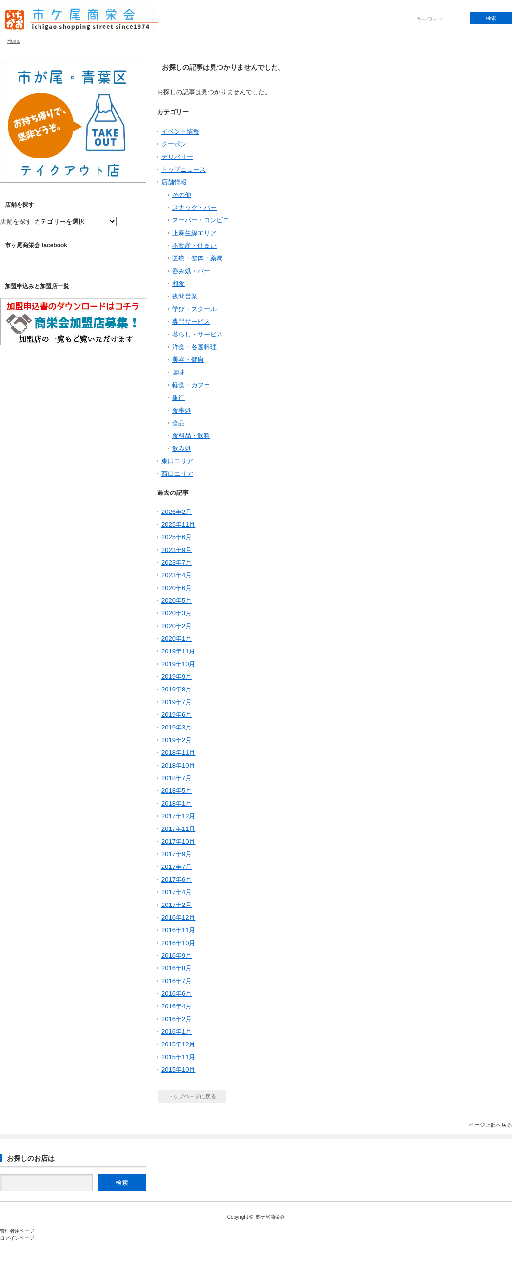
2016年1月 (176, 1031)
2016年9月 (176, 955)
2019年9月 (176, 676)
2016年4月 (176, 1006)
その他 (181, 194)
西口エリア (177, 473)
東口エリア (177, 461)
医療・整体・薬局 (197, 258)
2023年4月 (176, 575)
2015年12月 (178, 1044)
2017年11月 (178, 828)
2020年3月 (176, 613)
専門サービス (191, 321)
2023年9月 (176, 549)
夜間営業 (184, 296)
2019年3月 (176, 727)
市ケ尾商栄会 (270, 1217)
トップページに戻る (192, 1096)
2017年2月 (176, 904)
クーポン (174, 144)
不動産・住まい (194, 245)
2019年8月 (176, 689)
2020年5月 (176, 600)
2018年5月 (176, 790)
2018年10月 (178, 765)
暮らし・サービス (197, 334)
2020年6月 (176, 587)
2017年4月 (176, 892)
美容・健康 (188, 359)
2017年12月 (178, 816)
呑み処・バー (191, 271)
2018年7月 (176, 778)
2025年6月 (176, 537)
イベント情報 (180, 131)
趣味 (178, 372)
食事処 (181, 410)
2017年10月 (178, 841)
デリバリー (177, 156)
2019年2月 (176, 740)
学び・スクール (194, 309)
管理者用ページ (17, 1231)
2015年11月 (178, 1057)
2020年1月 (176, 638)
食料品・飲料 (191, 435)
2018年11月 (178, 752)
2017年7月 (176, 866)
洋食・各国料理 (194, 347)
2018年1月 (176, 803)
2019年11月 (178, 651)
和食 (178, 283)
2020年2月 (176, 626)
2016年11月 (178, 930)
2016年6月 (176, 993)
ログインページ (17, 1238)
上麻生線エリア (194, 232)
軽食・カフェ (191, 385)
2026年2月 (176, 511)
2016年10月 (178, 942)
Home (13, 41)
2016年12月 (178, 917)
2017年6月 (176, 879)
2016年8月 (176, 968)
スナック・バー (194, 207)
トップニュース (183, 169)
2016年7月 (176, 981)
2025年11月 (178, 524)
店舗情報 (174, 182)
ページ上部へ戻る (490, 1125)
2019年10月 (178, 664)
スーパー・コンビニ (200, 220)
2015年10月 (178, 1069)
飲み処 (181, 448)
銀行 (178, 397)
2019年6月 (176, 714)
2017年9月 (176, 854)
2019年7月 (176, 702)
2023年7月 (176, 562)
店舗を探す (16, 221)
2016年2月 (176, 1019)
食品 (178, 423)
